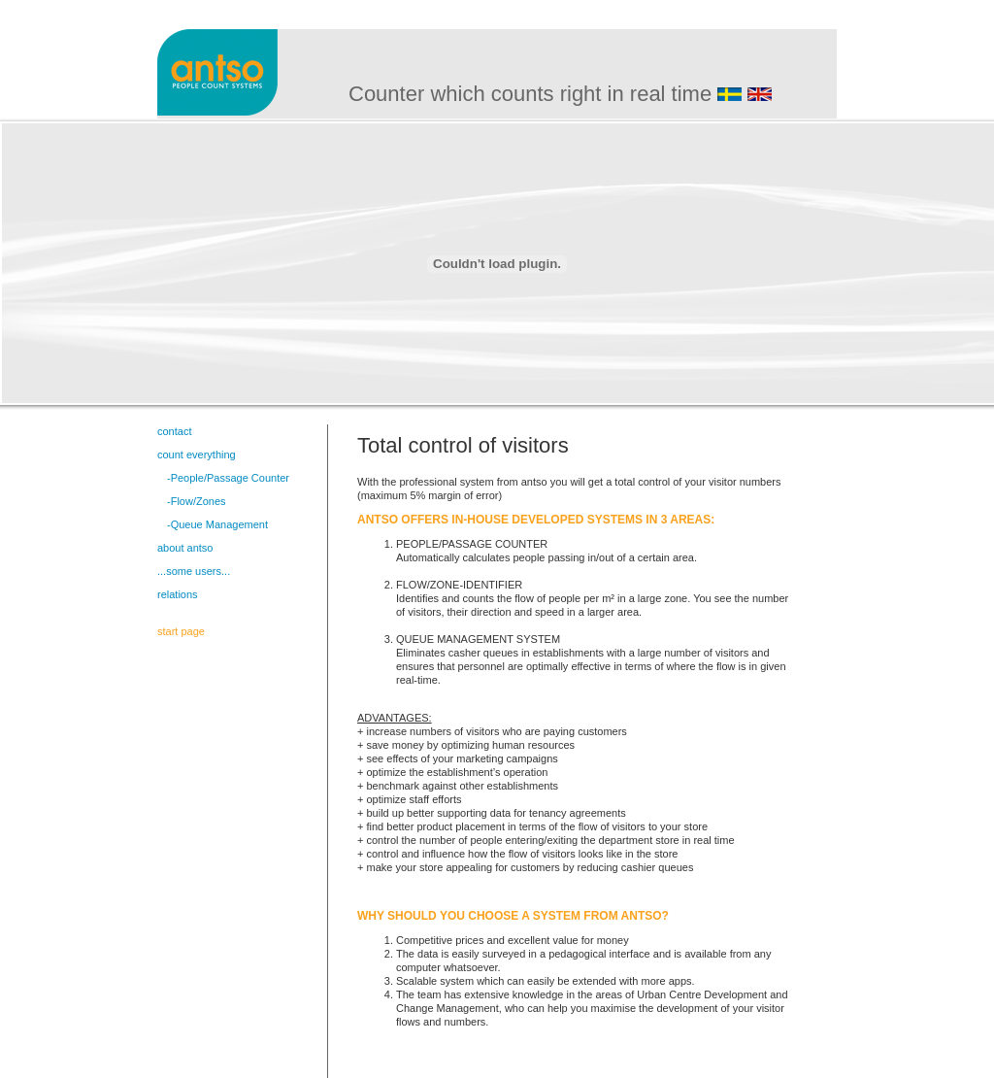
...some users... (193, 571)
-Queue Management (217, 524)
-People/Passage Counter (228, 478)
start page (181, 631)
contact (174, 431)
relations (177, 594)
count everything (196, 454)
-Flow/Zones (196, 501)
